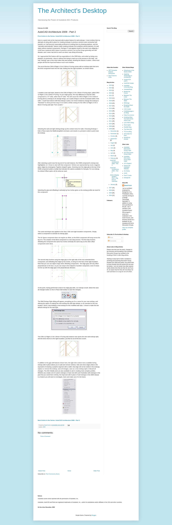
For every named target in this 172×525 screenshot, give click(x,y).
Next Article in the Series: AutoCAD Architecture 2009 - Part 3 (59, 420)
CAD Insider (127, 109)
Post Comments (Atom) (52, 474)
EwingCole (127, 177)
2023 (110, 90)
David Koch (128, 185)
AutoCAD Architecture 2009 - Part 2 (114, 163)
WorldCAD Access (127, 138)
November (113, 133)
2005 (110, 193)
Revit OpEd (127, 125)
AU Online (127, 171)
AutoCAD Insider (129, 83)
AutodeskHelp (128, 89)
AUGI (125, 173)
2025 (110, 85)
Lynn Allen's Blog (129, 122)
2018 (110, 103)
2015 (110, 111)
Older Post (96, 471)
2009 (44, 427)
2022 (110, 93)
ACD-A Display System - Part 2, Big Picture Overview (114, 178)
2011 (110, 121)
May (111, 150)
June (112, 148)
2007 (110, 188)
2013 (110, 116)
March (112, 155)
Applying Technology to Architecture (128, 75)
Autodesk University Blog (128, 86)
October (113, 136)
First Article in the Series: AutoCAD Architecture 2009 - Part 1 (59, 36)
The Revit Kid (128, 129)
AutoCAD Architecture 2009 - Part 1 (114, 170)
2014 (110, 113)
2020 (110, 98)
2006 (110, 190)
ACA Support (128, 163)
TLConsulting (128, 131)
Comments (112, 241)
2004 (110, 195)
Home (69, 471)
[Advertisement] (69, 453)
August (112, 143)
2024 (110, 88)
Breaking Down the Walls (128, 106)
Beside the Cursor (127, 92)
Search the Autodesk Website (127, 167)
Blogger (94, 515)
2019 (110, 100)
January (113, 184)
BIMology (126, 103)
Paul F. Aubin (128, 175)
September (113, 139)
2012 (110, 118)
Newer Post (41, 471)
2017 (110, 106)
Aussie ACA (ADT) (127, 80)
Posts (110, 237)
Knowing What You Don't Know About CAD (128, 119)
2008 (110, 129)
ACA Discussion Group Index (128, 153)
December (113, 131)
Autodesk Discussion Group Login (127, 149)
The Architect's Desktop (72, 10)
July (111, 145)
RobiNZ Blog (127, 127)
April (111, 153)
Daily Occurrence (129, 115)
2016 (110, 108)
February (113, 158)
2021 (110, 95)
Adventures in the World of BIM (129, 71)
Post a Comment (45, 436)
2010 (110, 124)
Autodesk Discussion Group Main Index (127, 159)
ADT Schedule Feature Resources (112, 72)
